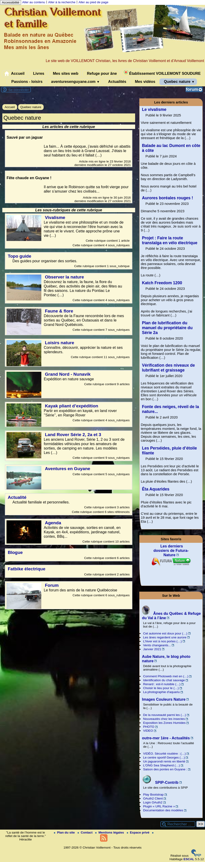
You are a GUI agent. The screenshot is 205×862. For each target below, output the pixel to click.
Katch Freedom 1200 (162, 283)
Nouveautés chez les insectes (164, 719)
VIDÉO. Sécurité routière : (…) (164, 753)
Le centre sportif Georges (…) (164, 757)
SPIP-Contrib (160, 782)
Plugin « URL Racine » (159, 806)
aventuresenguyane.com (74, 81)
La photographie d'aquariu (161, 692)
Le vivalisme (154, 109)
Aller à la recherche (61, 2)
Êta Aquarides (155, 489)
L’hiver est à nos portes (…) (162, 641)
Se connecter (18, 90)
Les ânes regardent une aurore (164, 637)
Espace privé (138, 832)
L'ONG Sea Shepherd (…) (161, 765)
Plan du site (65, 832)
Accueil (14, 73)
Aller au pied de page (93, 2)
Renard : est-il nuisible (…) (161, 684)
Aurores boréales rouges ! (167, 198)
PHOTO (148, 726)
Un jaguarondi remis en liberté (164, 761)
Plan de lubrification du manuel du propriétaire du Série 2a (167, 328)
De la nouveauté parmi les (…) (164, 715)
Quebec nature (178, 81)
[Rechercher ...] (177, 824)
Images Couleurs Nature (163, 699)
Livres (37, 73)
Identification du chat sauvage (164, 680)
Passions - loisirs (25, 81)
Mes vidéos (144, 81)
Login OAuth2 (152, 802)
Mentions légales (110, 832)
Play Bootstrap (153, 794)
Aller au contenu (33, 2)
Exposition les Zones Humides (164, 723)
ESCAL (188, 859)
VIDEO (148, 730)
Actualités (116, 81)
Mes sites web (64, 73)
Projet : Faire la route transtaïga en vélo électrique (169, 240)
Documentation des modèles (163, 810)
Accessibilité (10, 2)
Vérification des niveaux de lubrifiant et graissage (168, 367)
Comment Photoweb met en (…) (165, 676)
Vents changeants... (157, 645)
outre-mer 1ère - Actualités (166, 738)
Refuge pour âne (101, 73)
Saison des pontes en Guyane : (165, 769)
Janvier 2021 (152, 649)
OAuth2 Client (153, 798)
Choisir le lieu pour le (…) (161, 688)
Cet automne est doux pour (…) (165, 633)
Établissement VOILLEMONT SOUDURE (162, 72)
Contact (85, 832)
